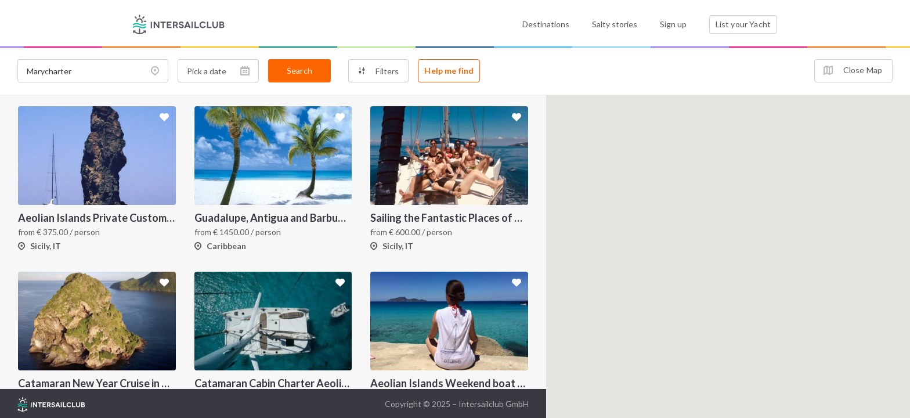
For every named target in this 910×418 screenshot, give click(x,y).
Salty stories (614, 24)
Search (299, 70)
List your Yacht (743, 24)
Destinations (545, 24)
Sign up (673, 24)
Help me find (449, 70)
